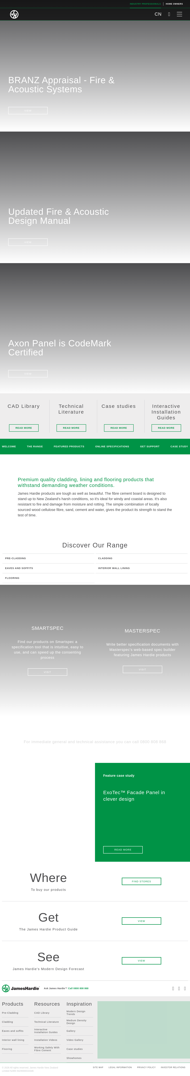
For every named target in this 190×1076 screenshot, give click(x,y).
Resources (47, 1004)
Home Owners (174, 4)
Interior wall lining (13, 1040)
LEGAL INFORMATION (120, 1067)
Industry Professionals (145, 4)
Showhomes (74, 1058)
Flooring (7, 1049)
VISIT (47, 672)
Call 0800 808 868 (78, 988)
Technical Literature (46, 1021)
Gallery (71, 1030)
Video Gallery (75, 1040)
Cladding (7, 1021)
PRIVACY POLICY (146, 1067)
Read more (23, 427)
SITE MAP (98, 1067)
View (28, 110)
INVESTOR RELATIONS (173, 1067)
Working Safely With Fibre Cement (46, 1049)
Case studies (75, 1049)
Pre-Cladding (10, 1012)
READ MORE (122, 849)
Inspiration (79, 1004)
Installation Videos (45, 1040)
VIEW (28, 242)
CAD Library (41, 1012)
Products (12, 1004)
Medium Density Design (77, 1022)
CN (158, 14)
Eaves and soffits (13, 1030)
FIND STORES (141, 881)
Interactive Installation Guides (46, 1031)
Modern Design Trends (76, 1012)
